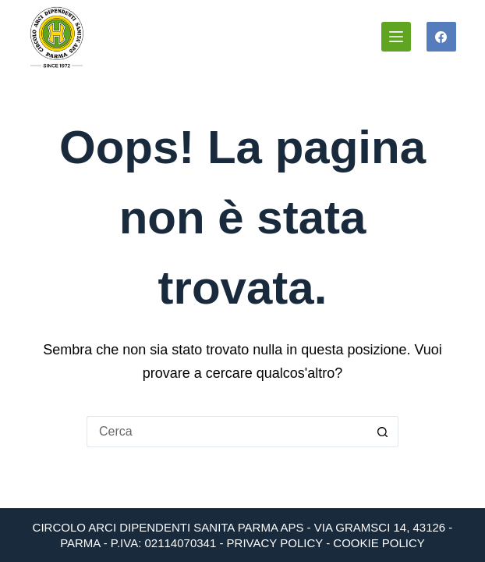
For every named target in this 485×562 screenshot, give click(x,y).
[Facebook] (441, 37)
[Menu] (396, 37)
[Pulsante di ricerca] (382, 431)
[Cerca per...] (227, 431)
